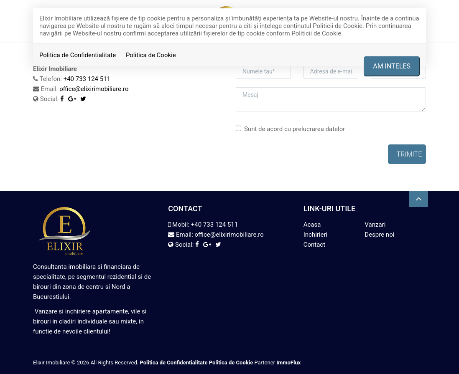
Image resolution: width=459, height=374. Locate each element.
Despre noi (379, 234)
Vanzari (375, 224)
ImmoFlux (288, 362)
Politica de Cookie (151, 55)
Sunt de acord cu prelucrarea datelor (290, 129)
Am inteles (392, 66)
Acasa (312, 224)
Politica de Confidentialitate (77, 55)
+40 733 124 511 (214, 224)
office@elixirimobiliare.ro (93, 89)
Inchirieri (315, 234)
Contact (314, 244)
